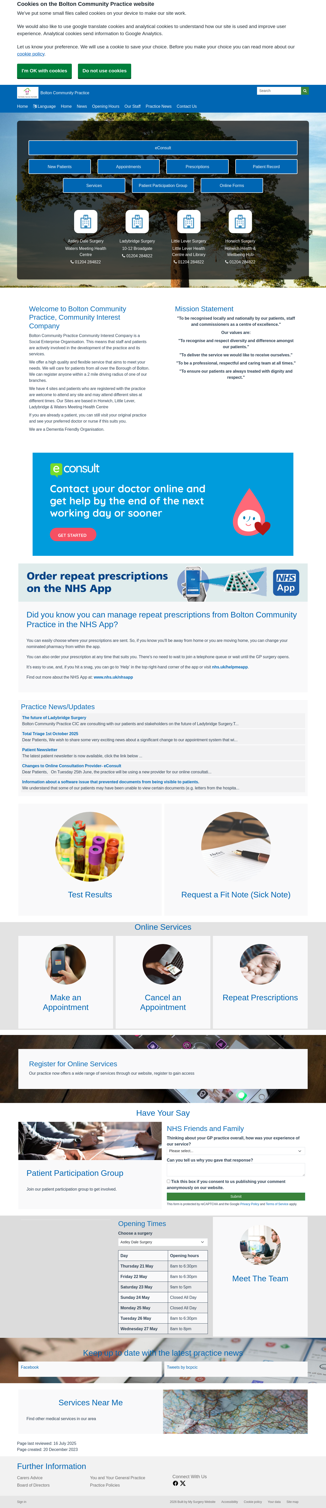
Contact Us (187, 106)
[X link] (183, 1483)
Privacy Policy (249, 1204)
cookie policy (30, 53)
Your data (274, 1501)
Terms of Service (277, 1204)
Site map (292, 1501)
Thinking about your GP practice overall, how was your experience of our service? (233, 1141)
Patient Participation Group (163, 185)
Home (66, 106)
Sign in (21, 1501)
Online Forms (232, 185)
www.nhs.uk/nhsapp (113, 677)
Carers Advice (30, 1478)
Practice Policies (105, 1485)
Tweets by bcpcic (182, 1367)
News (82, 106)
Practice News (159, 106)
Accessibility (229, 1501)
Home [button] (22, 106)
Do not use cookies (105, 70)
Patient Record (266, 167)
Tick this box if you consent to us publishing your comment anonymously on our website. (226, 1184)
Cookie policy (253, 1501)
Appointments (128, 167)
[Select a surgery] (163, 1242)
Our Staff (133, 106)
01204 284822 (86, 262)
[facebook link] (175, 1483)
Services (94, 185)
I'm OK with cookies (44, 70)
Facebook (30, 1367)
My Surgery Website (201, 1501)
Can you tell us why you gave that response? (210, 1160)
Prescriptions (197, 167)
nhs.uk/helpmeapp (230, 667)
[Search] (279, 91)
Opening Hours (105, 106)
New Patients (60, 167)
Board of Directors (33, 1485)
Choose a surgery (135, 1233)
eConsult (163, 148)
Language (44, 106)
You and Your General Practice (117, 1478)
